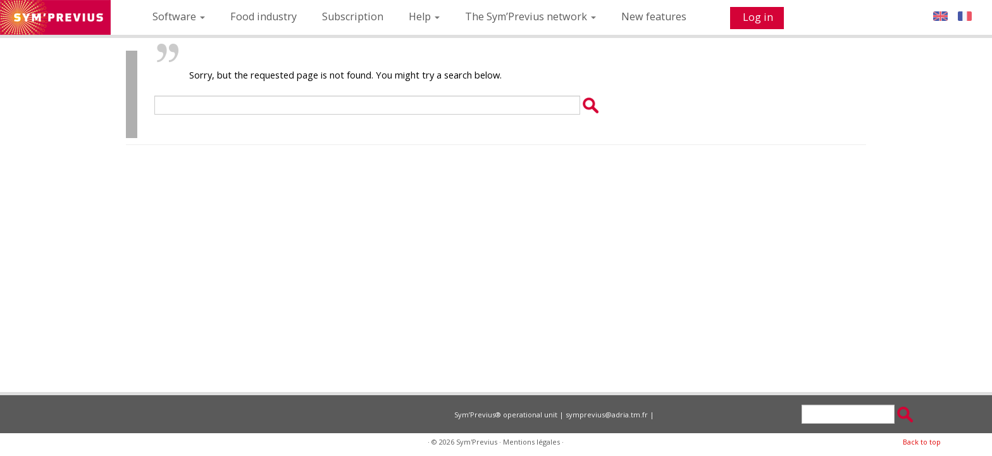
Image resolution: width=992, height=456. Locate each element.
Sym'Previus (476, 441)
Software (178, 16)
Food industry (263, 16)
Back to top (922, 441)
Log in (758, 17)
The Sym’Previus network (530, 16)
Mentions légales (531, 441)
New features (653, 16)
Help (424, 16)
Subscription (352, 16)
